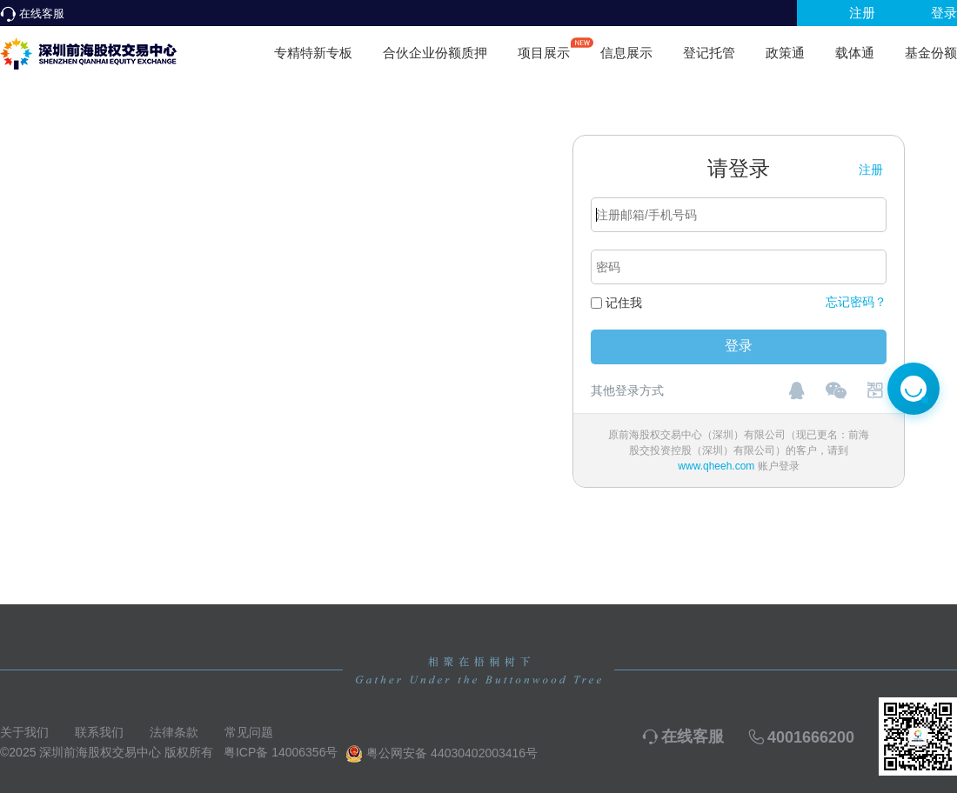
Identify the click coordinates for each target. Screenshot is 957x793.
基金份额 (931, 52)
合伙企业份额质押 (435, 52)
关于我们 (24, 732)
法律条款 (174, 732)
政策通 (785, 52)
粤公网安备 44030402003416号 (441, 754)
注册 (862, 12)
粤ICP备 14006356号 (281, 752)
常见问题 (248, 732)
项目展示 (544, 45)
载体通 (854, 52)
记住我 (624, 303)
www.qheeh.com (716, 466)
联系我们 (99, 732)
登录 (944, 12)
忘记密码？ (856, 302)
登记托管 (709, 52)
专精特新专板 (313, 52)
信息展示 (626, 52)
